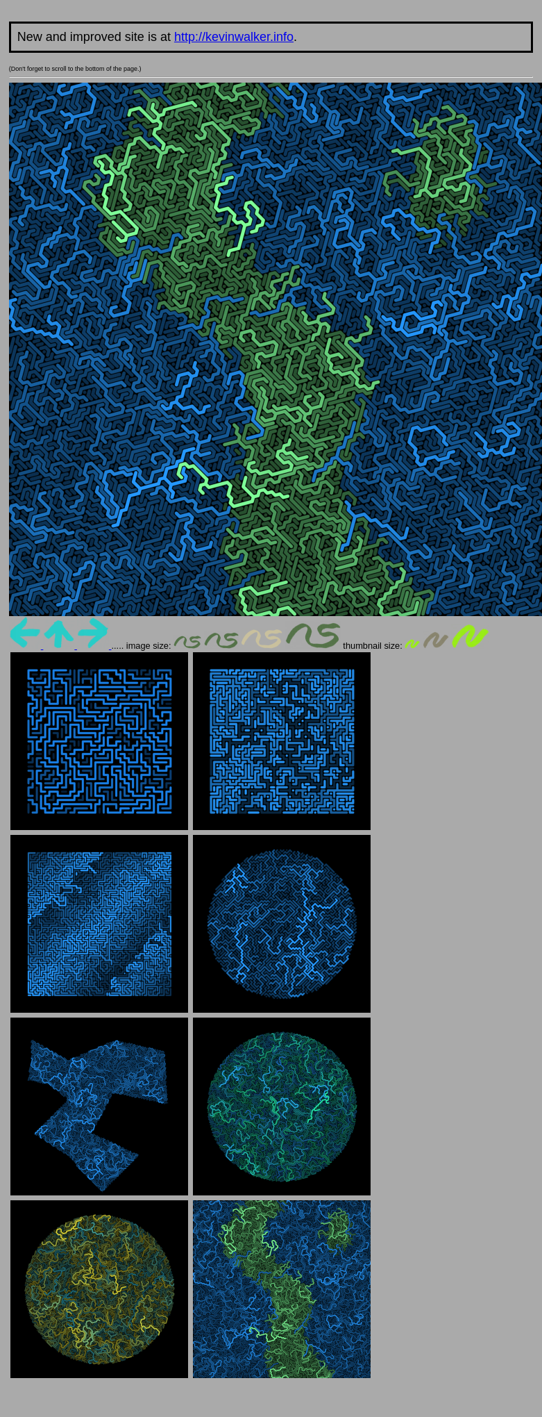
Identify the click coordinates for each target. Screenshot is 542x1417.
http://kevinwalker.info (234, 37)
